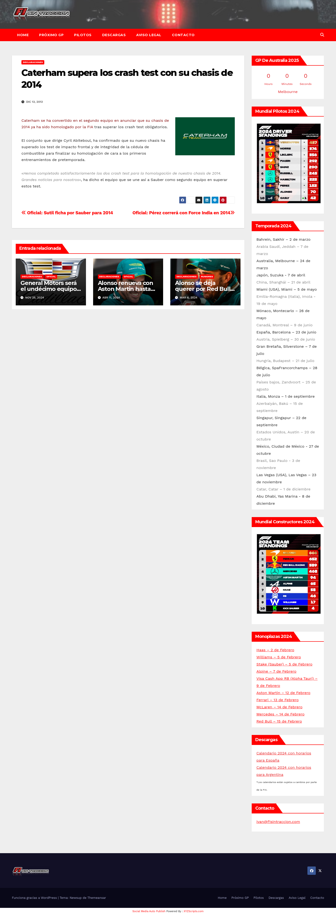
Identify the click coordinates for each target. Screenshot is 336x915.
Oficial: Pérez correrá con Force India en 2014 (183, 212)
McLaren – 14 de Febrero (279, 707)
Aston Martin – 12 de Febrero (283, 692)
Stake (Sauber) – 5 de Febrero (284, 664)
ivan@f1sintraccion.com (278, 821)
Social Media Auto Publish (148, 911)
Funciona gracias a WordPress (35, 898)
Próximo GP (51, 35)
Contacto (183, 35)
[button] (322, 35)
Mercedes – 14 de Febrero (280, 714)
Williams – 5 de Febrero (278, 657)
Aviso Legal (148, 35)
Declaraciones (33, 62)
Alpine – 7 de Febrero (276, 671)
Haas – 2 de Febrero (275, 650)
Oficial (51, 276)
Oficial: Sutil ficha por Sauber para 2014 (67, 212)
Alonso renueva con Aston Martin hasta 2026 (125, 288)
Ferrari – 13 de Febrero (277, 700)
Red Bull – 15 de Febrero (279, 721)
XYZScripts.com (194, 911)
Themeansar (96, 898)
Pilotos (83, 35)
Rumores (207, 276)
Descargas (114, 35)
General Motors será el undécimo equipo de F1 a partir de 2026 (50, 288)
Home (23, 35)
